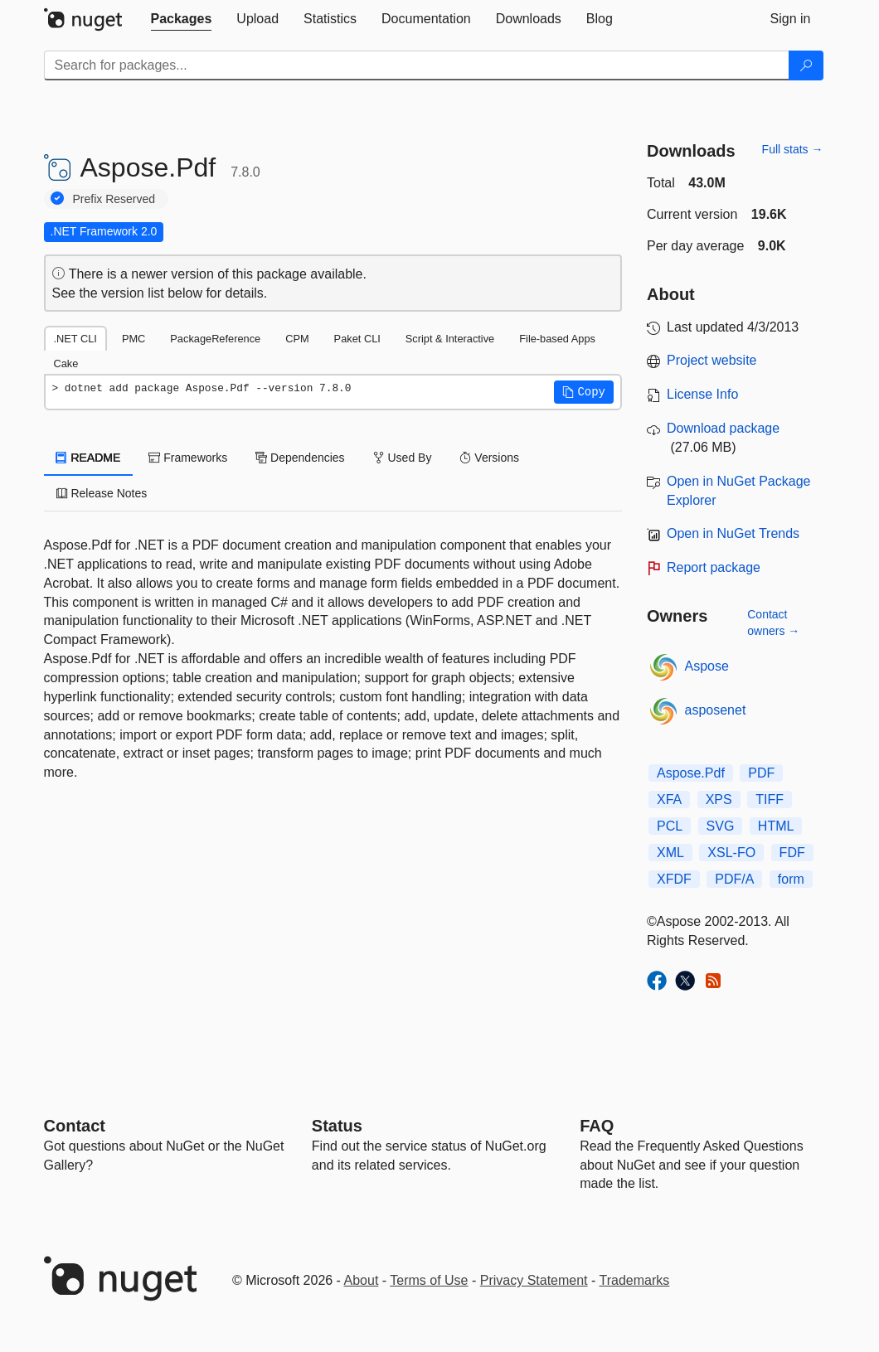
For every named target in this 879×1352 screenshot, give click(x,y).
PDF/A (734, 879)
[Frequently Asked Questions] (597, 1126)
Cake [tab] (66, 363)
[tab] (181, 19)
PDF (761, 773)
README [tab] (88, 457)
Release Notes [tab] (102, 493)
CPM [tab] (296, 338)
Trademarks (635, 1280)
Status (337, 1126)
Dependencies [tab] (299, 457)
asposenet (715, 710)
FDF (792, 853)
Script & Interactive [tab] (450, 338)
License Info (702, 394)
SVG (721, 826)
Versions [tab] (489, 457)
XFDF (674, 879)
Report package (713, 567)
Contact (74, 1126)
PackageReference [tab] (215, 338)
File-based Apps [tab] (557, 338)
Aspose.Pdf (691, 773)
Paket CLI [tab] (357, 338)
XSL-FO (731, 853)
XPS (719, 799)
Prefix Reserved (114, 199)
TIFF (769, 799)
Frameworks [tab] (187, 457)
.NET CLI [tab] (75, 338)
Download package (723, 428)
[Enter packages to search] (416, 65)
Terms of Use (429, 1280)
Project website (712, 360)
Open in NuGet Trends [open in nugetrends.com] (733, 533)
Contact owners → (773, 622)
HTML (776, 826)
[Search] (806, 65)
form (791, 879)
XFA (669, 799)
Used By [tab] (402, 457)
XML (670, 853)
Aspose (707, 666)
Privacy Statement (534, 1280)
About (361, 1280)
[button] (584, 392)
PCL (669, 826)
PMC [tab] (133, 338)
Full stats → (792, 149)
